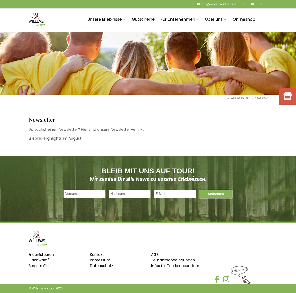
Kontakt (97, 254)
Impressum (100, 260)
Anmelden (216, 194)
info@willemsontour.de (218, 4)
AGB (154, 254)
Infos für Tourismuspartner (175, 265)
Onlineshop (264, 20)
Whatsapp (261, 4)
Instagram (252, 4)
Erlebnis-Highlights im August (55, 138)
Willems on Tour (240, 98)
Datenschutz (101, 265)
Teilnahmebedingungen (173, 260)
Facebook (244, 4)
